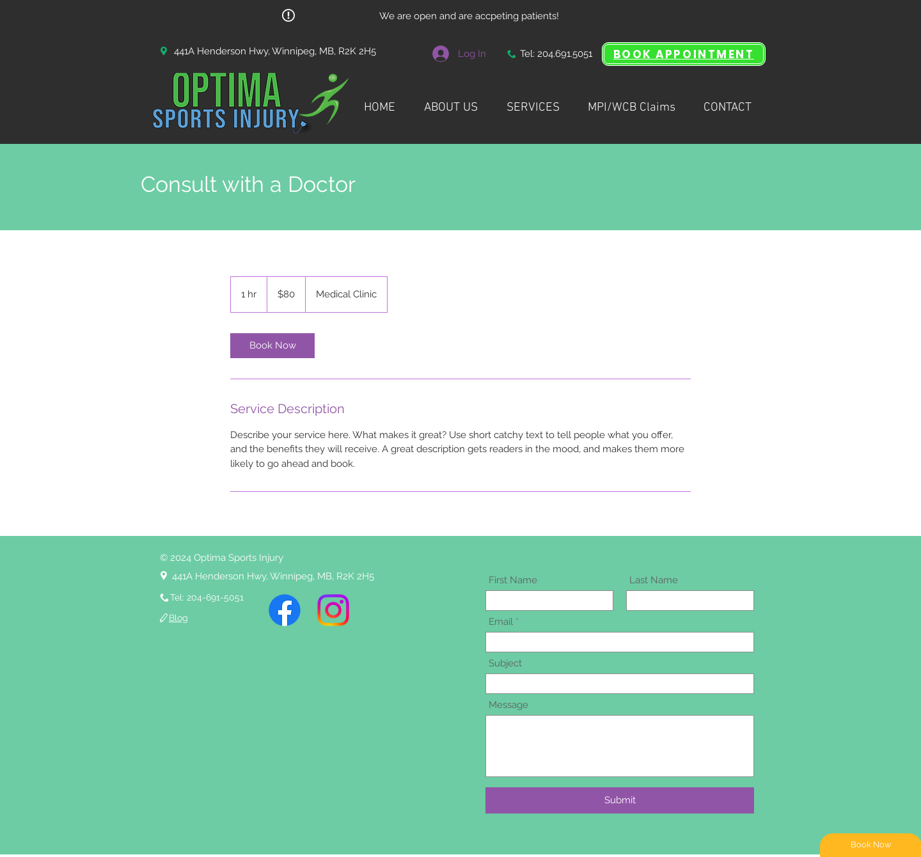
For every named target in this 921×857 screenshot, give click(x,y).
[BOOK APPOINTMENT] (684, 54)
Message (508, 705)
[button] (533, 102)
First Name (513, 580)
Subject (505, 663)
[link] (272, 345)
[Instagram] (333, 610)
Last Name (653, 580)
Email (501, 622)
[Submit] (619, 800)
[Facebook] (285, 610)
